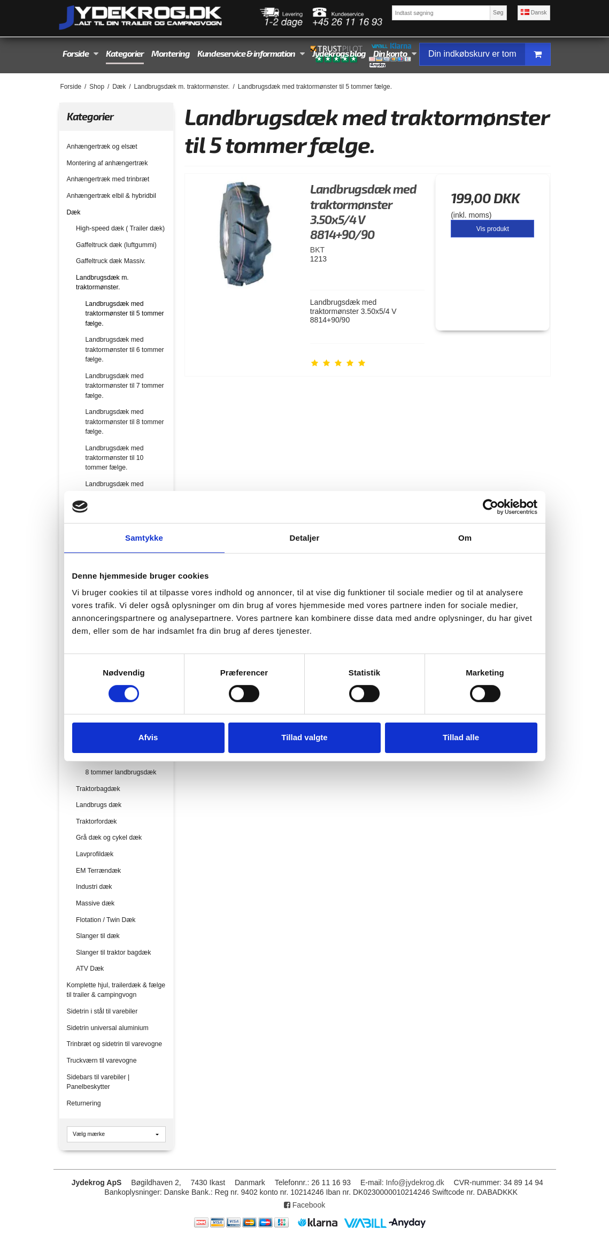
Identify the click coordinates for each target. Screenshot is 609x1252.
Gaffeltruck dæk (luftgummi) (116, 245)
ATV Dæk (90, 968)
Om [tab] (465, 537)
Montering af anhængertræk (107, 163)
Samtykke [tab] (144, 537)
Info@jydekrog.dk (415, 1182)
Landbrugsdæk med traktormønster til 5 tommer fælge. (125, 313)
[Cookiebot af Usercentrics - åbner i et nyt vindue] (490, 506)
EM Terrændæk (98, 870)
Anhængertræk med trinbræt (108, 179)
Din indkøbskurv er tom (489, 54)
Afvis (148, 737)
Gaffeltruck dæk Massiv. (110, 261)
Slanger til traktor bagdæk (113, 952)
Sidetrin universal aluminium (108, 1028)
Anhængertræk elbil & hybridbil (112, 195)
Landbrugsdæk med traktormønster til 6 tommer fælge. (125, 349)
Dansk (534, 12)
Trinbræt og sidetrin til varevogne (115, 1044)
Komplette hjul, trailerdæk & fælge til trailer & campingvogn (116, 989)
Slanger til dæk (98, 936)
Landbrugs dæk (98, 805)
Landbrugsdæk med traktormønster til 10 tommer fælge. (115, 458)
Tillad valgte (304, 737)
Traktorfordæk (96, 821)
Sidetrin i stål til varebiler (102, 1011)
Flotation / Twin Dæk (105, 920)
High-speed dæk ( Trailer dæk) (120, 228)
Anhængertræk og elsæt (102, 146)
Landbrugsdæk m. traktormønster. (102, 282)
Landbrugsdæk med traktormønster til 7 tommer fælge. (125, 386)
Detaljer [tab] (305, 537)
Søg (498, 12)
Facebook (304, 1205)
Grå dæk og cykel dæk (109, 837)
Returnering (84, 1103)
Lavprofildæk (94, 854)
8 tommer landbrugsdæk (121, 772)
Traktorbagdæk (98, 789)
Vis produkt (492, 229)
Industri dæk (94, 886)
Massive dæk (95, 903)
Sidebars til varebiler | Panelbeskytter (98, 1081)
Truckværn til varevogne (102, 1060)
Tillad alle (461, 737)
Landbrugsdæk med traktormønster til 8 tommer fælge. (125, 421)
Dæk (74, 212)
